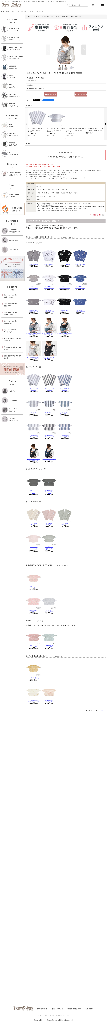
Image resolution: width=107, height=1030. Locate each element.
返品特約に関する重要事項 (35, 88)
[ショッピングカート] (92, 5)
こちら (104, 215)
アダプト (64, 189)
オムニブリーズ (56, 189)
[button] (48, 50)
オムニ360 (47, 189)
